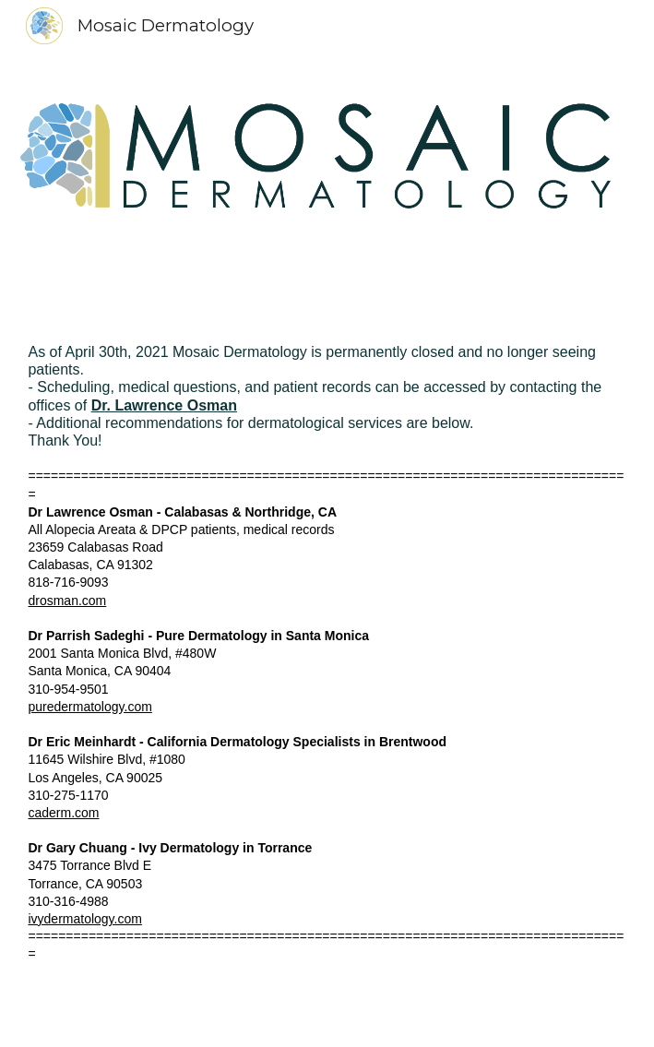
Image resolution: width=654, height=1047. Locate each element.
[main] (326, 680)
